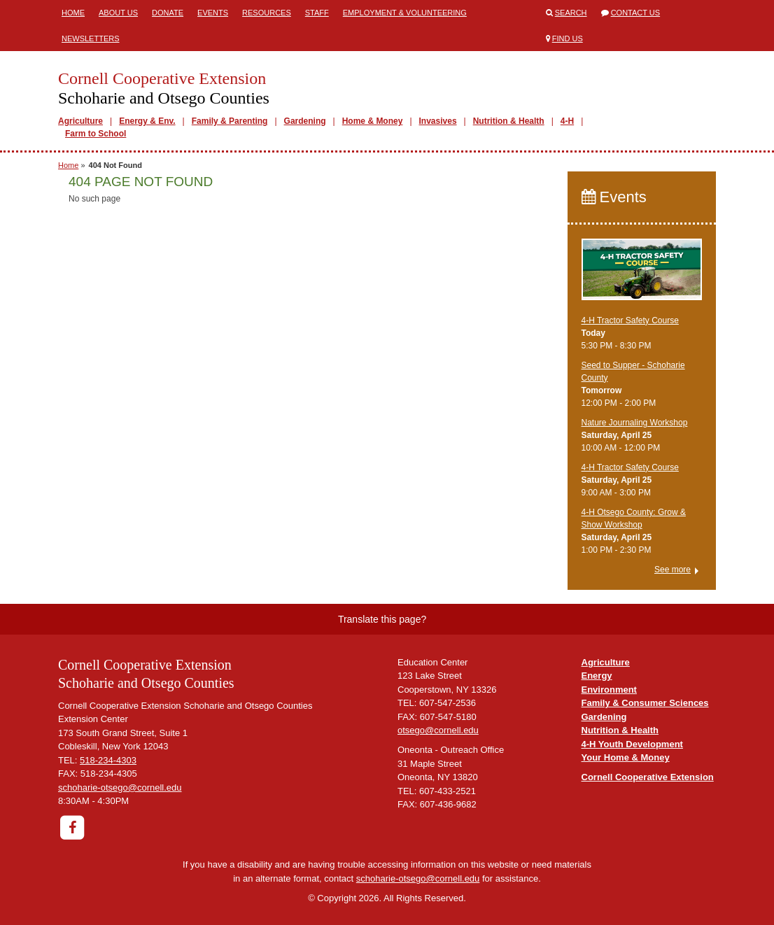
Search (571, 12)
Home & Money (372, 121)
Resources (266, 12)
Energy (597, 675)
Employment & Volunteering (405, 12)
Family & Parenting (230, 121)
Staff (317, 12)
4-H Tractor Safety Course (630, 320)
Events (212, 12)
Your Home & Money (626, 757)
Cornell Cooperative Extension (648, 777)
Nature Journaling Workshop (635, 423)
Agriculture (80, 121)
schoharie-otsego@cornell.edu (120, 787)
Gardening (305, 121)
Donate (167, 12)
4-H (567, 121)
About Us (118, 12)
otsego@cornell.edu (438, 730)
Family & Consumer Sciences (645, 703)
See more (672, 569)
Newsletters (91, 38)
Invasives (438, 121)
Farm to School (95, 134)
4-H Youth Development (632, 744)
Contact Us (636, 12)
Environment (609, 689)
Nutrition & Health (508, 121)
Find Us (567, 38)
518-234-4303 (108, 760)
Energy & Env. (147, 121)
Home (73, 12)
